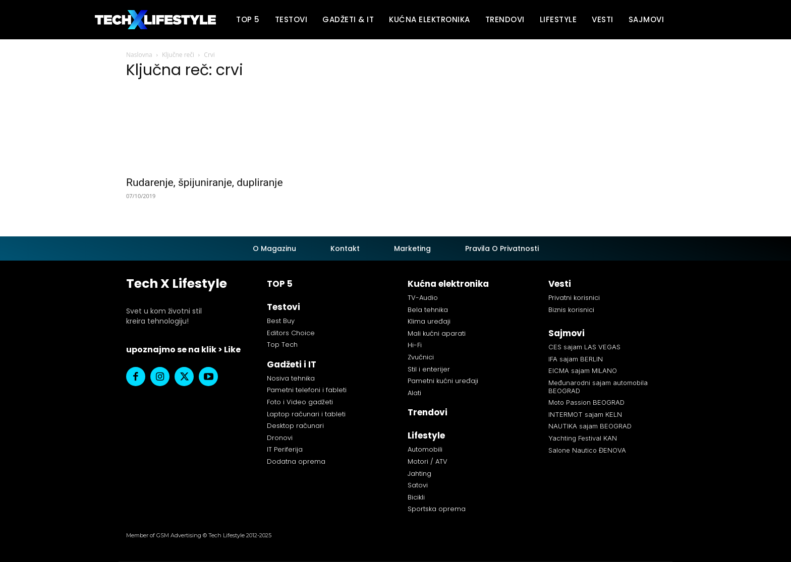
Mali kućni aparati (437, 333)
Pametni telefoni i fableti (307, 390)
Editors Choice (291, 333)
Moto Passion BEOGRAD (586, 402)
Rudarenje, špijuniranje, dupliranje (204, 182)
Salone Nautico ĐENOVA (587, 450)
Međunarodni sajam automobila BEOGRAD (598, 387)
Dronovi (280, 438)
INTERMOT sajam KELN (585, 414)
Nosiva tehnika (291, 378)
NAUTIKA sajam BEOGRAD (590, 426)
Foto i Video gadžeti (300, 402)
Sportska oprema (437, 509)
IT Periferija (285, 449)
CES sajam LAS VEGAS (584, 347)
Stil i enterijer (429, 369)
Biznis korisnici (571, 310)
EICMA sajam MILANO (582, 370)
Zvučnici (421, 357)
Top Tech (282, 344)
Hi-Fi (415, 345)
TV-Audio (423, 297)
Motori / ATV (427, 461)
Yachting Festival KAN (582, 438)
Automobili (425, 449)
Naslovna (139, 54)
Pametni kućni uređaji (443, 381)
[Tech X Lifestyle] (155, 20)
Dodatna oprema (296, 461)
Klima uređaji (429, 321)
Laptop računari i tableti (306, 414)
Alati (414, 393)
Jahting (419, 473)
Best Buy (281, 321)
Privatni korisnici (574, 297)
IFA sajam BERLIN (575, 359)
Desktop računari (295, 425)
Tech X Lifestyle (176, 283)
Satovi (418, 485)
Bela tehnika (428, 310)
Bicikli (416, 497)
